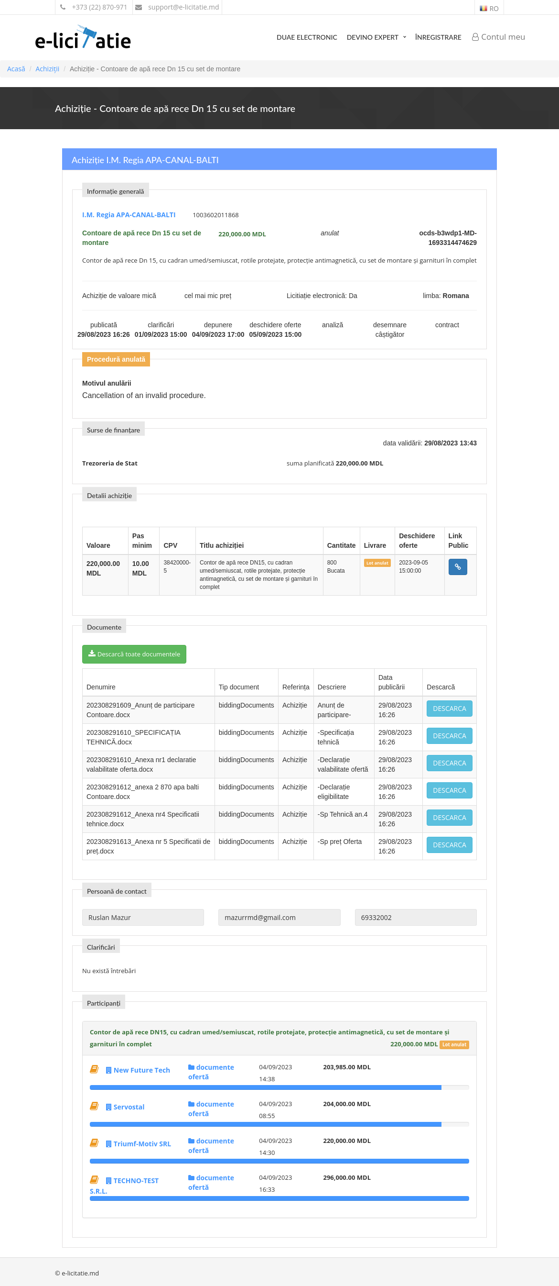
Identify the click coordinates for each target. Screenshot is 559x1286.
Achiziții (47, 68)
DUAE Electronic (307, 37)
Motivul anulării (106, 383)
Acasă (16, 68)
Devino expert (372, 37)
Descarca (449, 708)
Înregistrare (438, 37)
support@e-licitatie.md (177, 6)
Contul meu (499, 36)
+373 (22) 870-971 (94, 6)
